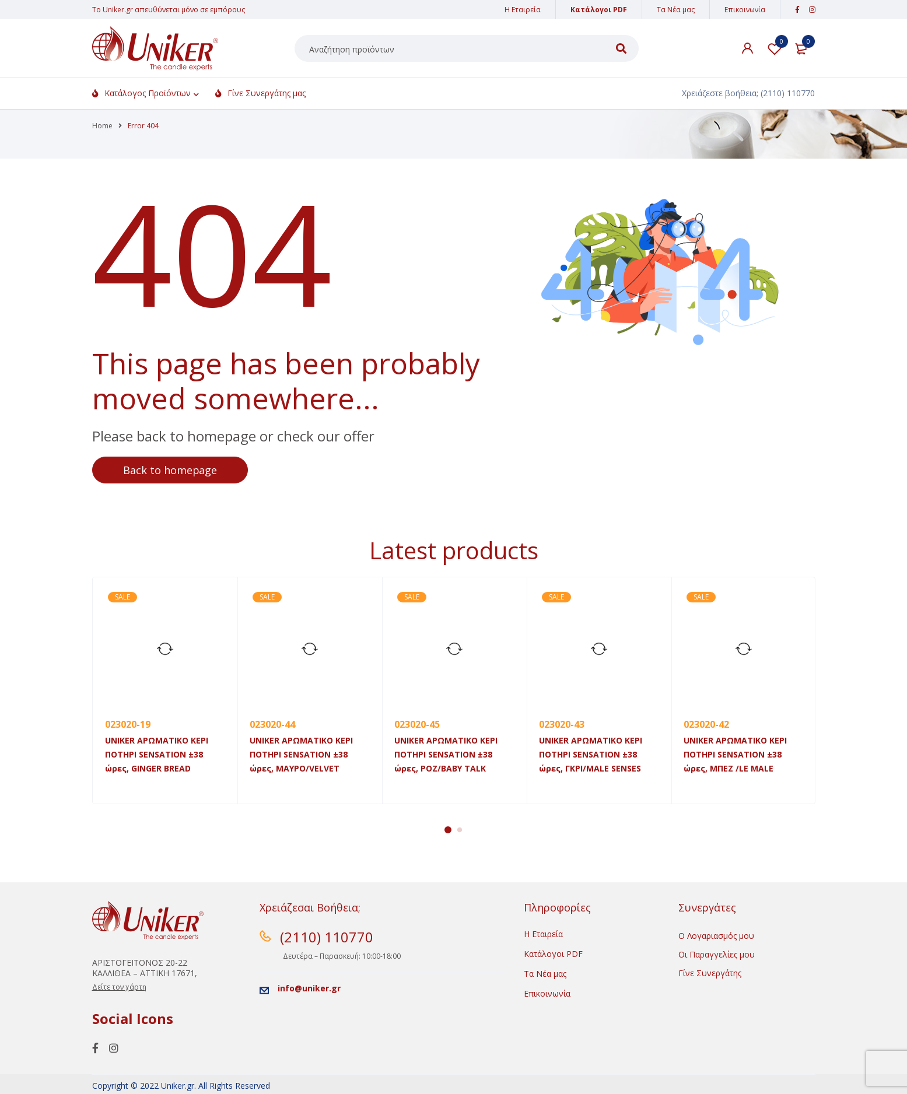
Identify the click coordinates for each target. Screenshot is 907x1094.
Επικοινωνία (744, 10)
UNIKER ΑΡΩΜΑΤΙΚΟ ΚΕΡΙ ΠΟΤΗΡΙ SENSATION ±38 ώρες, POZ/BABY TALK (446, 754)
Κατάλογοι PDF (598, 10)
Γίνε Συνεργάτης (709, 973)
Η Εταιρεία (523, 10)
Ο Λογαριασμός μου (716, 935)
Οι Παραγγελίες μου (716, 954)
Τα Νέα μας (676, 10)
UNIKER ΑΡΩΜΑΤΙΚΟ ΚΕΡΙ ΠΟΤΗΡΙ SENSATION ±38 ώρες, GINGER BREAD (156, 754)
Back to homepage (171, 470)
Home (102, 126)
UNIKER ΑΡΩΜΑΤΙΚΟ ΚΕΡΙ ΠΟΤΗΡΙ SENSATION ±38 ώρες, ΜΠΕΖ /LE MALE (735, 754)
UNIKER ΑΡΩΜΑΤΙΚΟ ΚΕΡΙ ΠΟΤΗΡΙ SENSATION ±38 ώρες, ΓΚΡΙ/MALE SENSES (590, 754)
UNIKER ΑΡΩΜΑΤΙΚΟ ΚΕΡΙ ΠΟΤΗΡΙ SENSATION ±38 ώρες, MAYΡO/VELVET (301, 754)
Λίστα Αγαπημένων (774, 48)
